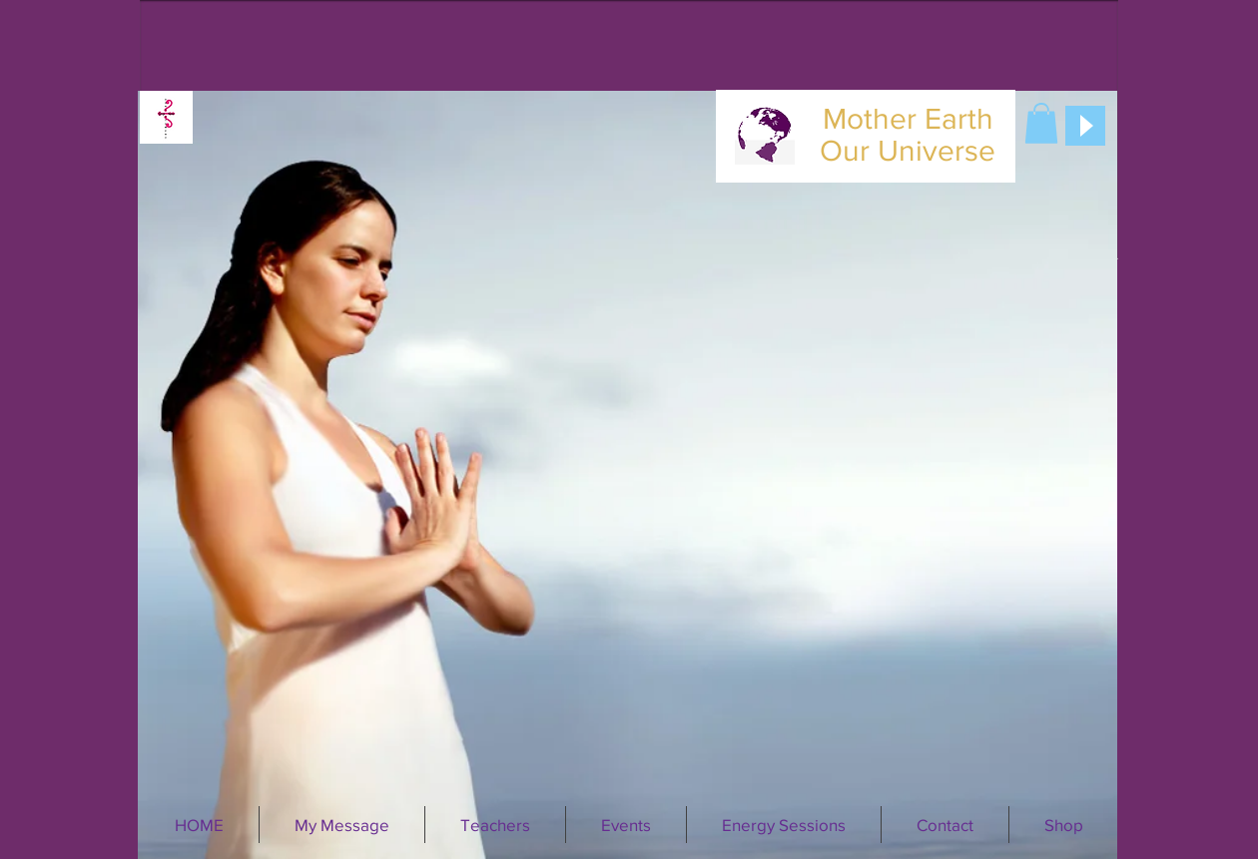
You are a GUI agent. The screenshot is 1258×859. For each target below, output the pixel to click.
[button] (1041, 123)
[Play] (1085, 126)
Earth (959, 119)
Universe (936, 151)
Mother (870, 119)
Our (845, 151)
